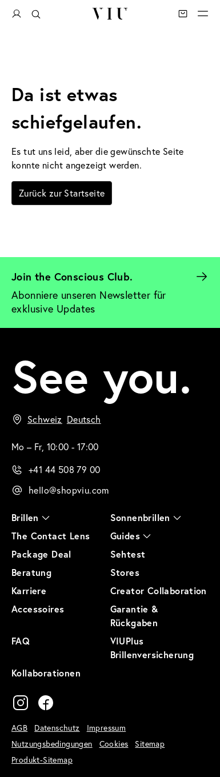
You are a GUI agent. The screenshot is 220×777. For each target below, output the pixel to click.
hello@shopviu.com (69, 490)
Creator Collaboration (158, 590)
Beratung (31, 572)
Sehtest (128, 554)
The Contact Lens (50, 536)
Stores (124, 572)
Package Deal (41, 554)
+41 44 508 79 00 (64, 469)
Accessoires (37, 609)
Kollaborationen (46, 673)
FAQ (20, 641)
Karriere (28, 590)
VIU (109, 13)
